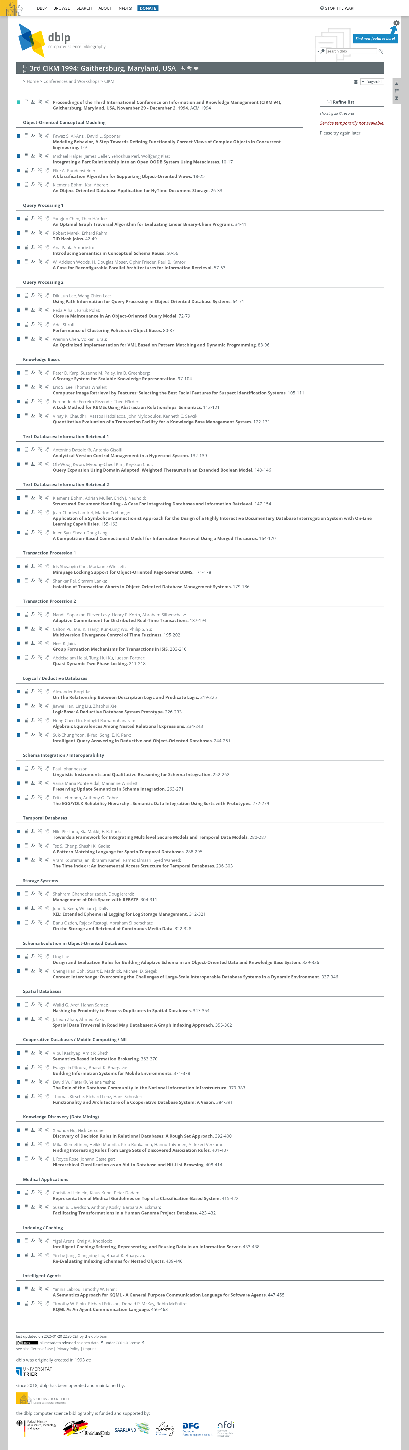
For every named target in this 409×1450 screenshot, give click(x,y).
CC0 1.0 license (128, 1342)
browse (61, 8)
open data (90, 1342)
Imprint (89, 1348)
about (105, 8)
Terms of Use (42, 1348)
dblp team (99, 1336)
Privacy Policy (68, 1348)
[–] (329, 102)
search (84, 8)
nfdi (123, 8)
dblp (42, 8)
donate (148, 8)
